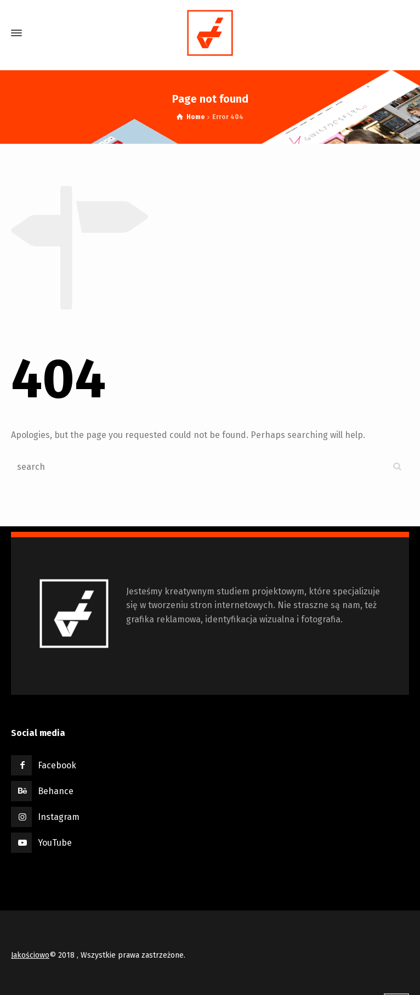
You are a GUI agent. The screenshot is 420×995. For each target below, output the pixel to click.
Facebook (57, 765)
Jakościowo (30, 955)
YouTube (55, 842)
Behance (55, 791)
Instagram (59, 817)
